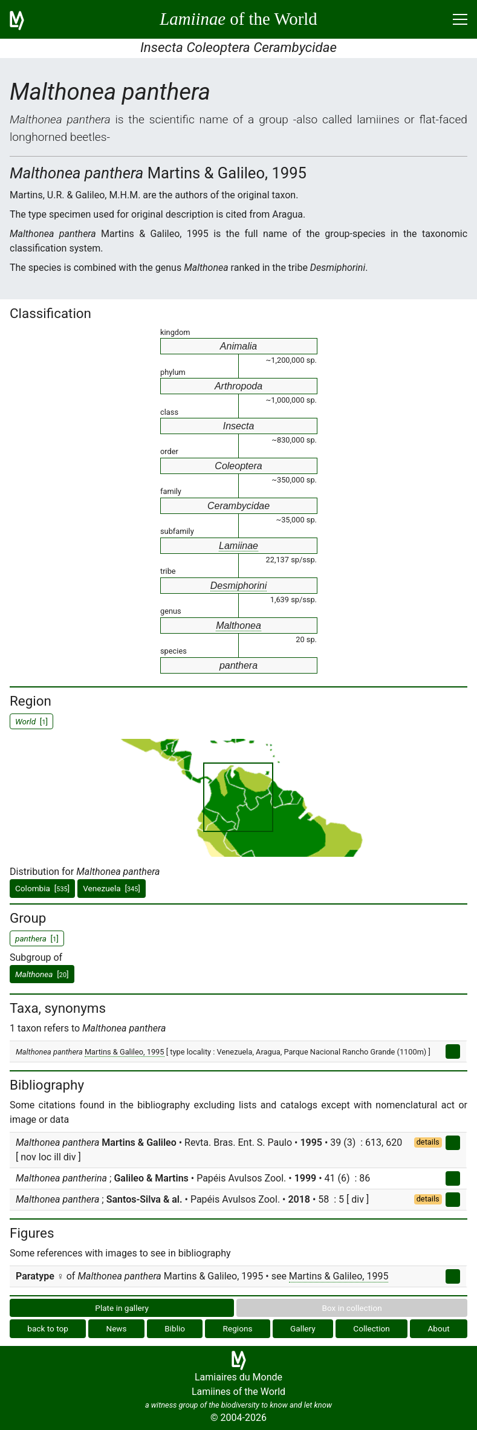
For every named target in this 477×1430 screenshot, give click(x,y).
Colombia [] (42, 888)
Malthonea (238, 625)
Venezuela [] (111, 888)
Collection (371, 1328)
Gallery (303, 1328)
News (116, 1328)
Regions (238, 1328)
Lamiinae (238, 546)
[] (42, 974)
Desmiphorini (238, 585)
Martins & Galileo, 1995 (124, 1051)
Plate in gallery (122, 1308)
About (438, 1328)
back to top (47, 1328)
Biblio (174, 1328)
